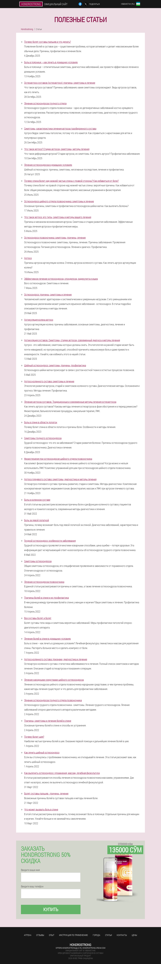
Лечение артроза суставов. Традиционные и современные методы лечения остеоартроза (70, 401)
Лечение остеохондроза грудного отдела (45, 103)
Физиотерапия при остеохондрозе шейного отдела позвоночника (58, 458)
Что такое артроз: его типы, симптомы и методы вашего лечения (57, 217)
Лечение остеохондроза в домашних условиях (48, 164)
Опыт (51, 935)
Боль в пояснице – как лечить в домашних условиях (51, 62)
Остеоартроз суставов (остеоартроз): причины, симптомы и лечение (59, 82)
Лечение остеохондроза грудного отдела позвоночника (53, 700)
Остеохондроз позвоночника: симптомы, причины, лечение (55, 237)
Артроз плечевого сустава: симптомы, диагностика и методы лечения (60, 479)
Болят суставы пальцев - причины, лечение (46, 793)
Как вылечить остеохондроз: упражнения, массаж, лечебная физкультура (62, 773)
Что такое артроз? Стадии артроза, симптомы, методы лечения (56, 149)
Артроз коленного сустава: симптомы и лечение (49, 381)
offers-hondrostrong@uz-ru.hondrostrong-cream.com (80, 948)
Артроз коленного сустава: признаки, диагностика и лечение (55, 659)
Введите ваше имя (30, 870)
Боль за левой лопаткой (36, 520)
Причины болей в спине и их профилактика (46, 597)
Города (96, 935)
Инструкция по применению (73, 935)
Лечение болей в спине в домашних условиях (47, 638)
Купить (50, 909)
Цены (134, 935)
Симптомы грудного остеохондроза (43, 438)
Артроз (28, 258)
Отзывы (40, 935)
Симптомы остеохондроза (38, 561)
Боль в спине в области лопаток (40, 422)
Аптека (27, 935)
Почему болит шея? (34, 736)
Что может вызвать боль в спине (41, 809)
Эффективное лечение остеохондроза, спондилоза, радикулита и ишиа (61, 278)
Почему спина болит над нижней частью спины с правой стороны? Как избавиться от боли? (71, 180)
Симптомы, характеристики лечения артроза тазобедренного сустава (60, 128)
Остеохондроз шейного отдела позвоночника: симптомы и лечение (59, 201)
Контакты (122, 935)
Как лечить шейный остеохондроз (41, 752)
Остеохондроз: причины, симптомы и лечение (48, 294)
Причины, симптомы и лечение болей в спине (47, 720)
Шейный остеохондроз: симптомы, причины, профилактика (55, 365)
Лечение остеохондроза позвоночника (44, 581)
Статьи (108, 935)
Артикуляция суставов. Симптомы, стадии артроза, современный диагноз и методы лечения (72, 340)
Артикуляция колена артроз (38, 319)
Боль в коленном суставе (37, 499)
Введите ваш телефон (32, 886)
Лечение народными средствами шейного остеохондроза (54, 679)
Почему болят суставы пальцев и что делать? (47, 41)
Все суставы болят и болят (37, 618)
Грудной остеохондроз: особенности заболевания (50, 540)
